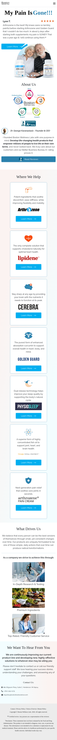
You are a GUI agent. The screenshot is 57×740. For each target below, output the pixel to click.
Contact (12, 709)
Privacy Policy (20, 709)
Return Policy (42, 709)
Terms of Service (31, 709)
